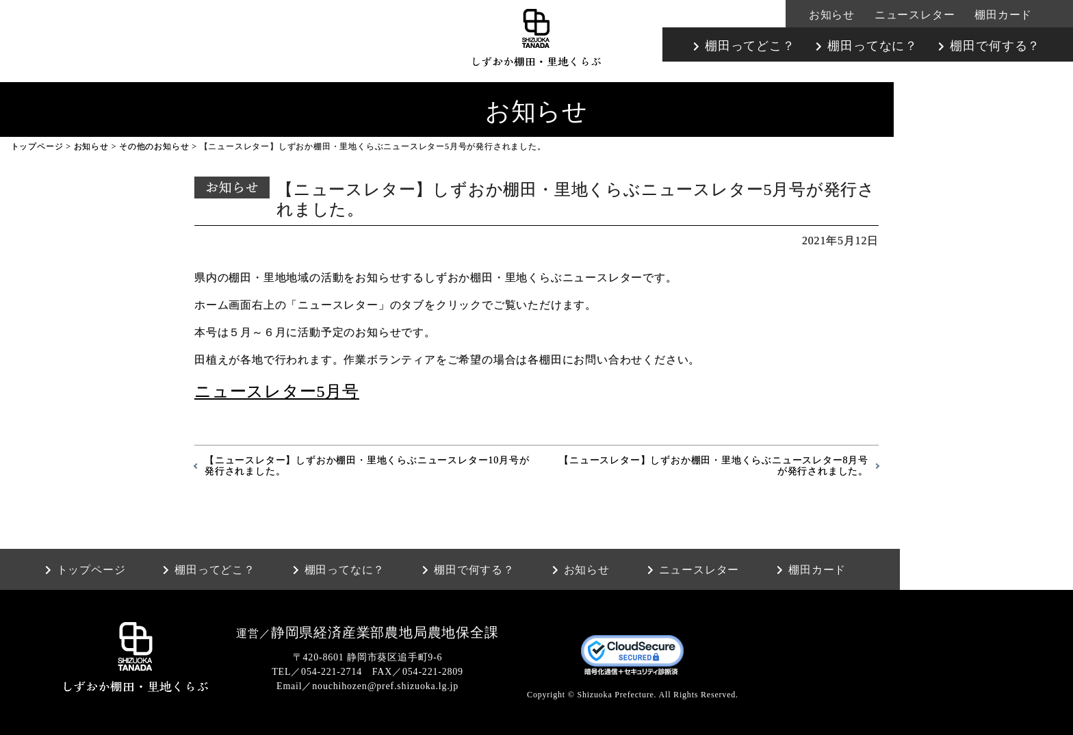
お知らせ (832, 15)
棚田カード (1003, 15)
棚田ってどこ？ (750, 46)
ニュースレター (915, 15)
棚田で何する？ (995, 46)
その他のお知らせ (154, 146)
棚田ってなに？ (872, 46)
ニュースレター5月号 (276, 391)
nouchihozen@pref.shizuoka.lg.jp (385, 686)
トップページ (37, 146)
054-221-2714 (331, 672)
